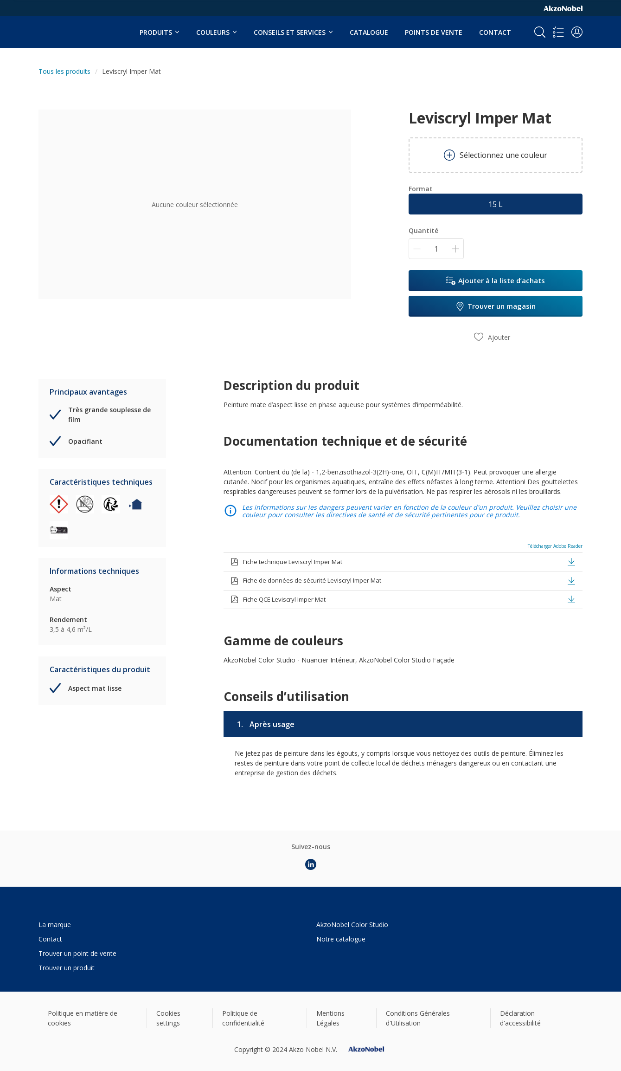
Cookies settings (168, 1018)
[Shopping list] (558, 32)
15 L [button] (495, 204)
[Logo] (66, 27)
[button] (577, 32)
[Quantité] (436, 248)
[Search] (539, 32)
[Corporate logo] (563, 8)
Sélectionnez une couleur (495, 155)
